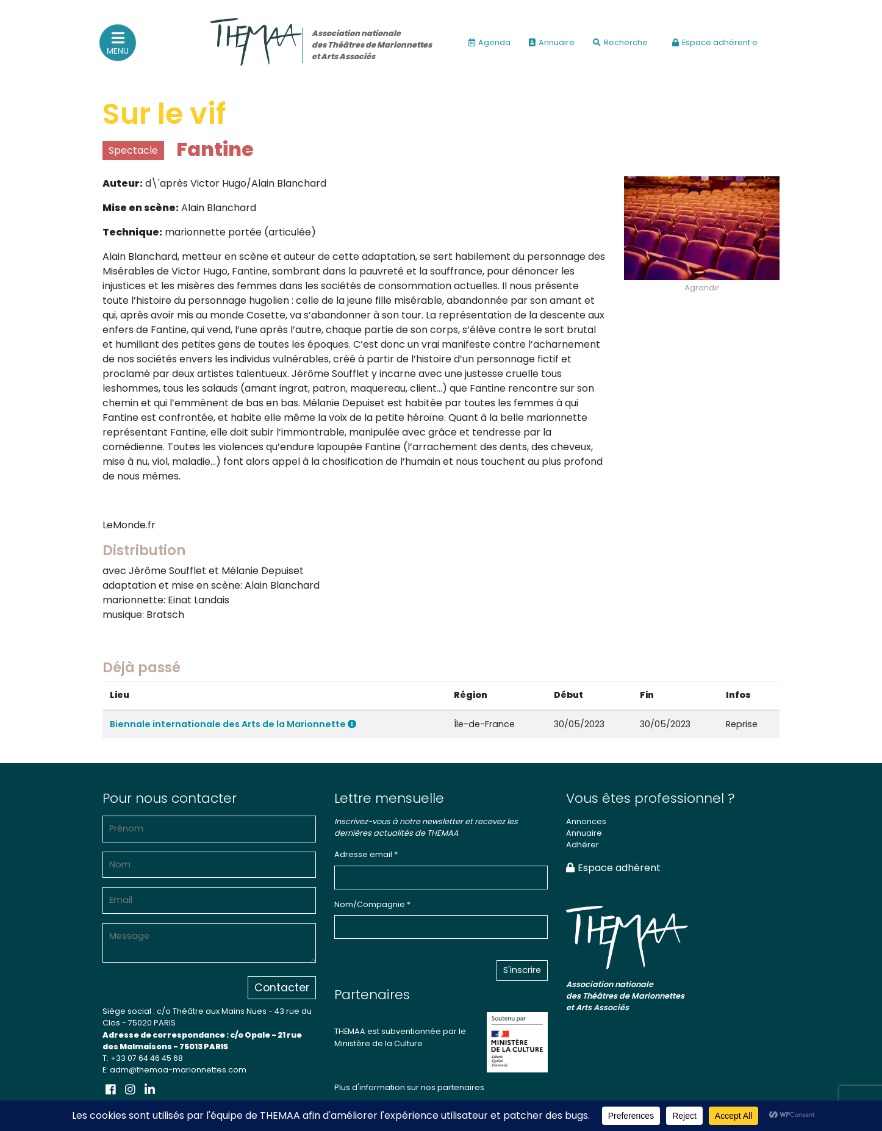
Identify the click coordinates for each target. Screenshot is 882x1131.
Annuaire (552, 42)
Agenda (489, 42)
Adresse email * (366, 854)
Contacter (281, 987)
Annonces (586, 821)
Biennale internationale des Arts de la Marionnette (233, 724)
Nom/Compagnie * (372, 904)
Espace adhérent (613, 868)
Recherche (620, 42)
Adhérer (582, 844)
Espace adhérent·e (715, 42)
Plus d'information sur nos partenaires (409, 1087)
